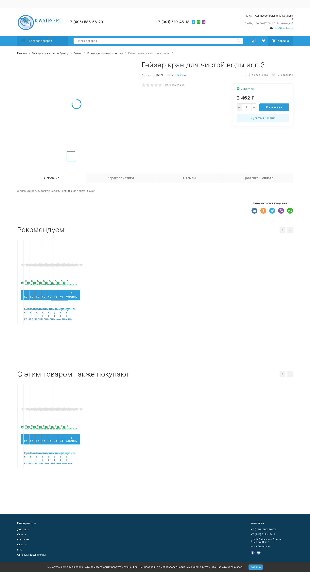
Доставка (23, 529)
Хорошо (255, 566)
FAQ (19, 549)
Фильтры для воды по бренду (50, 53)
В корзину (274, 107)
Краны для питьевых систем (105, 53)
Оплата (21, 534)
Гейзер (78, 53)
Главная (22, 53)
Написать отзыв (174, 85)
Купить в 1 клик (263, 118)
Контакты (23, 539)
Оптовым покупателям (31, 554)
